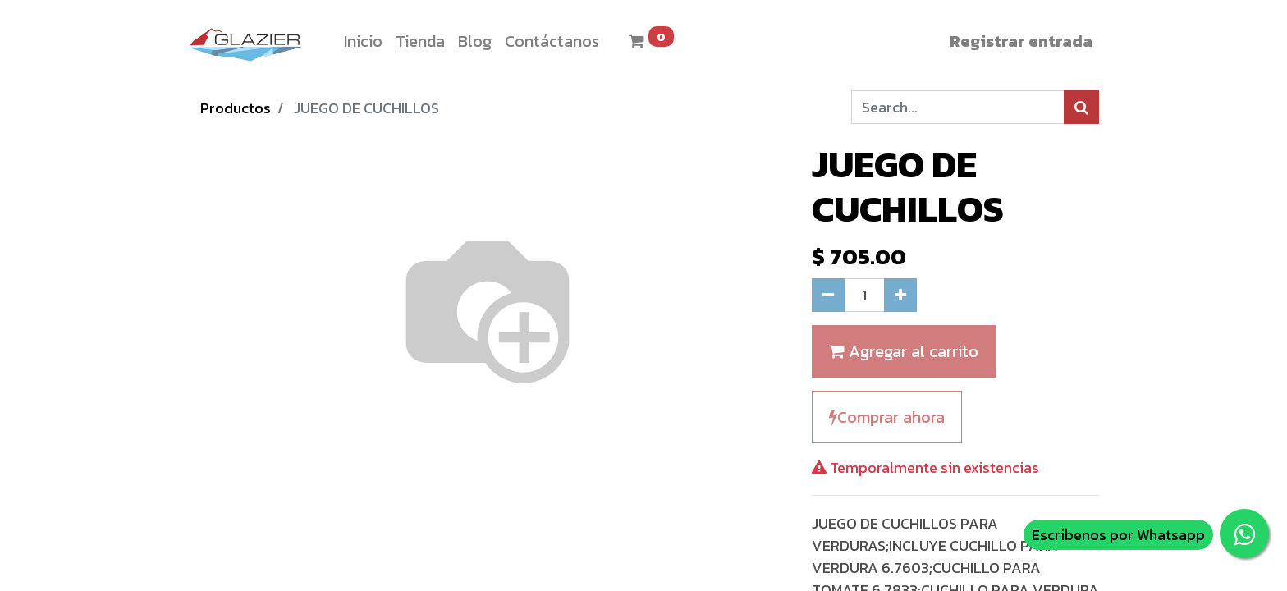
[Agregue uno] (900, 295)
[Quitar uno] (828, 295)
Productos (235, 108)
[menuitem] (363, 41)
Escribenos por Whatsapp (1118, 535)
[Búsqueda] (1081, 107)
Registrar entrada (1021, 41)
